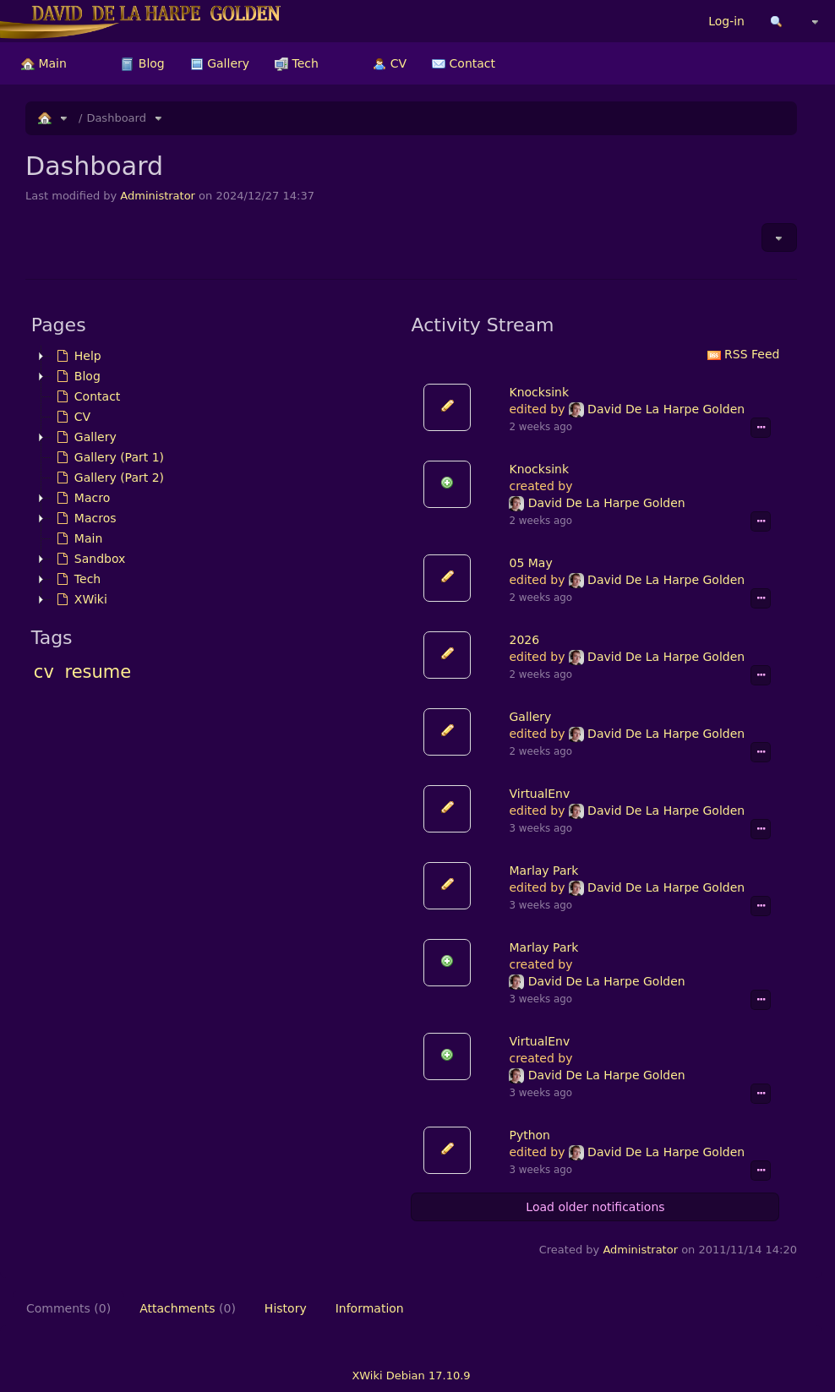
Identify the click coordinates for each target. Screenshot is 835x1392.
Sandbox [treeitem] (89, 559)
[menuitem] (43, 63)
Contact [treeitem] (86, 396)
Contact (463, 63)
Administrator (157, 195)
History (286, 1308)
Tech (297, 63)
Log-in (726, 21)
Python (529, 1135)
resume (98, 672)
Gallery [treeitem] (84, 437)
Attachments (187, 1308)
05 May (530, 563)
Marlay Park (543, 870)
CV (390, 63)
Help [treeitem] (76, 356)
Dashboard (116, 118)
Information (370, 1308)
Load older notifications (595, 1207)
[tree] (215, 477)
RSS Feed (743, 354)
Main (44, 63)
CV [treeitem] (71, 417)
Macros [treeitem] (84, 518)
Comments (68, 1308)
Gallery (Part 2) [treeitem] (108, 477)
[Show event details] (760, 428)
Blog (142, 63)
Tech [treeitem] (76, 579)
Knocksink (539, 392)
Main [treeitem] (77, 538)
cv (44, 672)
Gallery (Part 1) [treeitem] (108, 457)
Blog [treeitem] (76, 376)
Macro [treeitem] (81, 498)
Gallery (219, 63)
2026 (524, 640)
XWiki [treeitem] (79, 599)
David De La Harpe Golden (657, 409)
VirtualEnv (539, 793)
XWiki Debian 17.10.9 (411, 1375)
